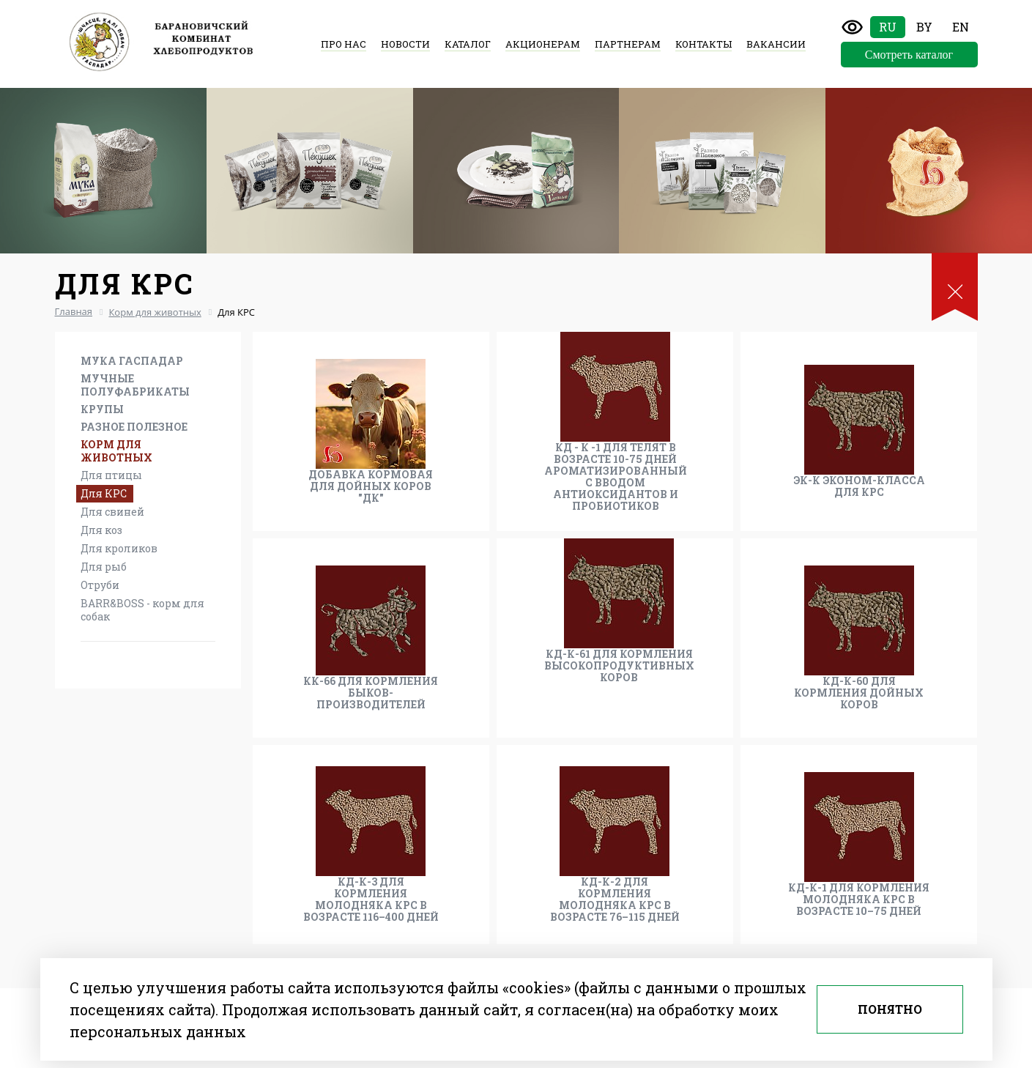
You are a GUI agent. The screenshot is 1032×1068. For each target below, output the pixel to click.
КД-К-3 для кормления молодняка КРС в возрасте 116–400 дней (371, 899)
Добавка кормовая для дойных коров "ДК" (370, 486)
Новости (405, 44)
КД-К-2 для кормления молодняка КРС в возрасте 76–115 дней (615, 899)
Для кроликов (119, 548)
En (960, 26)
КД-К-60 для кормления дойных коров (859, 693)
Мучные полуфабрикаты (135, 384)
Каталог (468, 44)
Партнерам (628, 44)
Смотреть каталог (909, 54)
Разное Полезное (134, 427)
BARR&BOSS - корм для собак (142, 609)
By (924, 26)
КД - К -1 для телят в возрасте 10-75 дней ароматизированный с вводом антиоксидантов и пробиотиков (615, 477)
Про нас (343, 44)
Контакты (703, 44)
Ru (887, 26)
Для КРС (104, 493)
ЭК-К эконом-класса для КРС (859, 486)
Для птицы (111, 475)
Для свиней (112, 512)
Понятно (890, 1009)
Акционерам (542, 44)
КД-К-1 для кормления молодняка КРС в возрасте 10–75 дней (858, 899)
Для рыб (104, 567)
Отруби (100, 585)
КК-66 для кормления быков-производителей (370, 693)
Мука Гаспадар (132, 361)
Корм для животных (116, 450)
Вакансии (776, 44)
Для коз (101, 530)
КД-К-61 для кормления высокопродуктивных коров (619, 665)
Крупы (102, 409)
